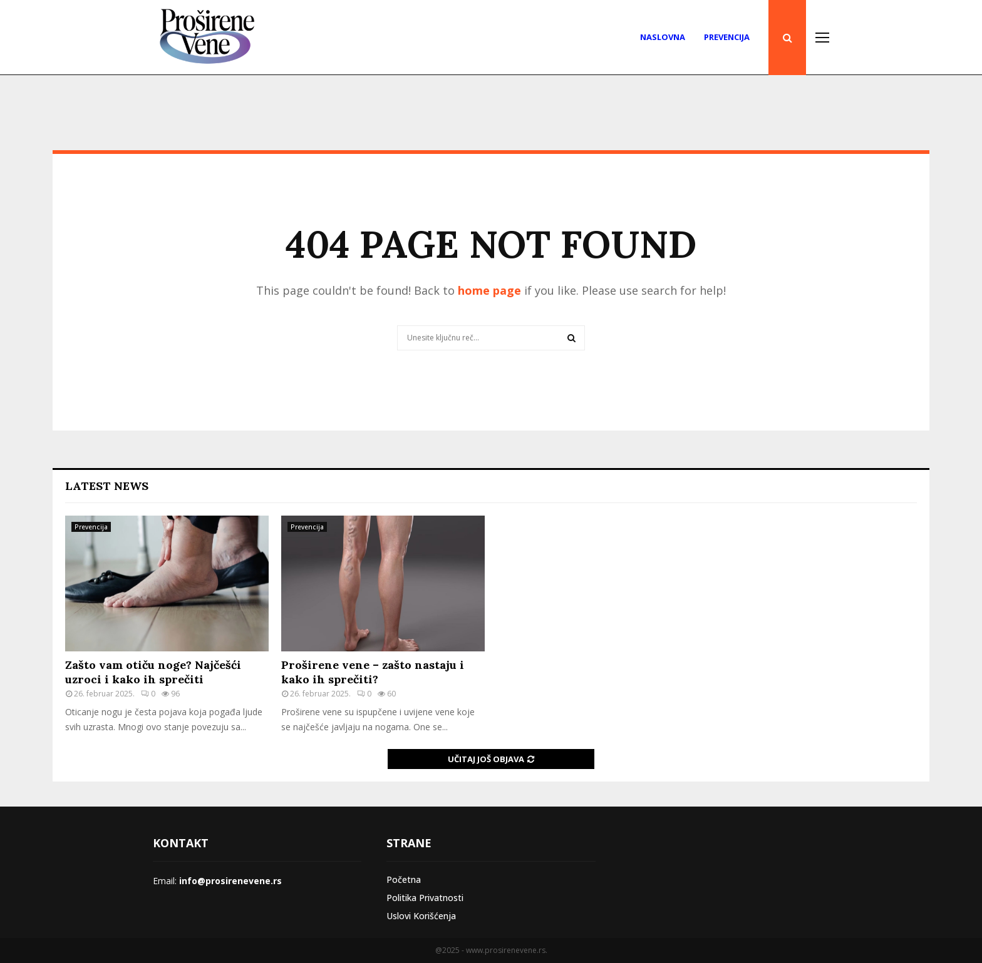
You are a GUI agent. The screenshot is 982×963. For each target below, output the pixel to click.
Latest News (106, 486)
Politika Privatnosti (424, 898)
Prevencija (727, 37)
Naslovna (662, 37)
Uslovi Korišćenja (421, 916)
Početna (403, 879)
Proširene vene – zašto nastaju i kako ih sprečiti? (372, 672)
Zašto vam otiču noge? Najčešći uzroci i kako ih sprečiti (153, 672)
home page (489, 290)
